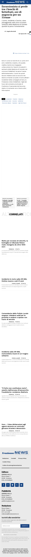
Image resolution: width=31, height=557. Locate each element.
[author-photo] (5, 249)
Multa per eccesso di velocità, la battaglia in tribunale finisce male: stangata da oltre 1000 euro (15, 244)
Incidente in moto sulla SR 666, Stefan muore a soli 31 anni (14, 280)
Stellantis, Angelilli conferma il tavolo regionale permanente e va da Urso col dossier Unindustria (7, 204)
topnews (14, 103)
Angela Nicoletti (11, 31)
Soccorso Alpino (6, 103)
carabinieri (9, 99)
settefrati (20, 101)
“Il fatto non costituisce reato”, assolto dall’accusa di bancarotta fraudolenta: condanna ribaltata (15, 390)
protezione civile (6, 101)
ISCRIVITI (25, 525)
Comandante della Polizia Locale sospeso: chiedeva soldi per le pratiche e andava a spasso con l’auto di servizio (15, 316)
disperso (21, 99)
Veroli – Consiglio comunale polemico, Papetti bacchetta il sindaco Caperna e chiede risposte (22, 203)
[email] (11, 526)
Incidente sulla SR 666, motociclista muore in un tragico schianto (15, 354)
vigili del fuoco (22, 103)
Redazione (11, 249)
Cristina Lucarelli (16, 283)
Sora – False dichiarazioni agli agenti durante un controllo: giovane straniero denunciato (14, 426)
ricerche (14, 101)
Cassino (15, 99)
